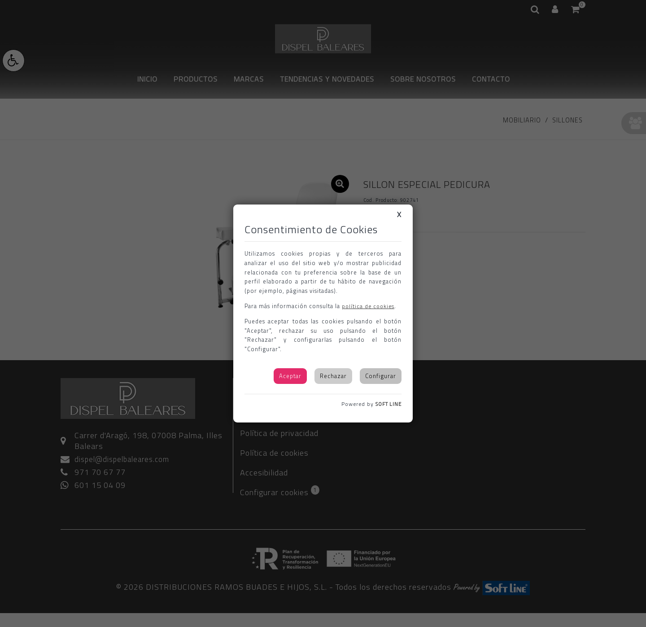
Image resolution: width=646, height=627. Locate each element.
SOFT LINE (387, 404)
